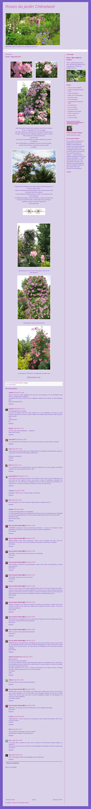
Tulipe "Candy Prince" (73, 113)
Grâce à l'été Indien (73, 99)
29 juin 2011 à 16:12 (30, 640)
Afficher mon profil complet (73, 135)
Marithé (11, 509)
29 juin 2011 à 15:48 (30, 551)
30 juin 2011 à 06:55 (30, 689)
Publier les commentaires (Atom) (20, 802)
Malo (10, 729)
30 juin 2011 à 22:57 (17, 729)
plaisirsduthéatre (13, 476)
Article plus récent (10, 799)
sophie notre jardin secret (15, 656)
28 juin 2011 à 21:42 (23, 476)
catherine (11, 392)
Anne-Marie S (12, 439)
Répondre (11, 404)
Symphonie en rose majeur (74, 111)
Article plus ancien (57, 799)
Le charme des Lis (72, 105)
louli (10, 465)
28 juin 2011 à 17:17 (20, 408)
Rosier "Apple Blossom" (13, 57)
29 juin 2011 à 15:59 (30, 602)
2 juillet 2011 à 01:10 (17, 755)
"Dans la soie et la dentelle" (75, 87)
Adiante (11, 680)
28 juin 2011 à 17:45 (18, 428)
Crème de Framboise (73, 93)
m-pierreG (11, 408)
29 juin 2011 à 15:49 (30, 562)
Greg (10, 449)
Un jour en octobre (72, 117)
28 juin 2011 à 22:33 (17, 500)
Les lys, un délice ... (73, 107)
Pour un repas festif (73, 109)
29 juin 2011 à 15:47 (30, 538)
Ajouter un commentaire (12, 763)
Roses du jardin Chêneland (30, 6)
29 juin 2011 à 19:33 (27, 656)
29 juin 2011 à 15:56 (30, 586)
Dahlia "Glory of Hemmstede (75, 95)
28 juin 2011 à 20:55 (21, 439)
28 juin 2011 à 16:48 (19, 392)
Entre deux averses (72, 97)
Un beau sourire (72, 115)
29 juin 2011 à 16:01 (30, 616)
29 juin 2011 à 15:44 (30, 525)
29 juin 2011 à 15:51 (30, 575)
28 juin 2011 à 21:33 (16, 465)
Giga (10, 755)
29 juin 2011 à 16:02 (30, 629)
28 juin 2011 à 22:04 (19, 490)
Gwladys (11, 716)
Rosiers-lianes (13, 384)
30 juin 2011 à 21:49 (19, 716)
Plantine (11, 428)
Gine (10, 500)
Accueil (5, 50)
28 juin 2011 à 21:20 (17, 449)
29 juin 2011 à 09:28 (18, 509)
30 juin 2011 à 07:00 (30, 705)
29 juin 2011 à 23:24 (18, 680)
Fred (10, 740)
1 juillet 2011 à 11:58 (17, 740)
